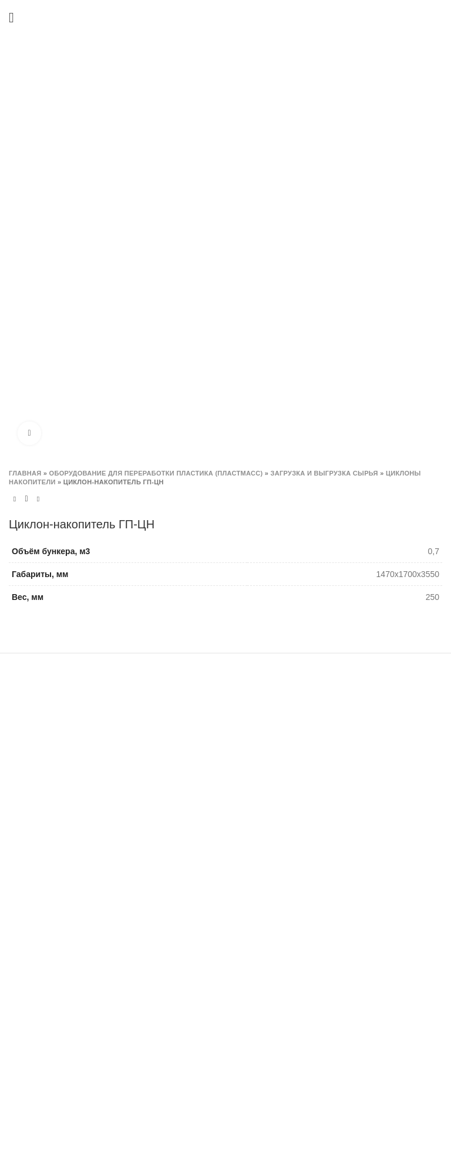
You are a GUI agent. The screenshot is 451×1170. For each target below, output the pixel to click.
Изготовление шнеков (350, 776)
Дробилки (177, 741)
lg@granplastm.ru (107, 1005)
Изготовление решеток (352, 755)
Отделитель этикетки (199, 904)
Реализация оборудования (360, 870)
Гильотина (178, 782)
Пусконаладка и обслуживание (368, 850)
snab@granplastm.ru (47, 1005)
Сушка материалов (196, 822)
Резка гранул (183, 843)
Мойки (171, 802)
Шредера (176, 761)
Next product (38, 499)
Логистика (328, 911)
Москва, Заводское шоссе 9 (73, 861)
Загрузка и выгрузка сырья (324, 473)
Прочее (173, 924)
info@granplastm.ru (58, 917)
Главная (25, 473)
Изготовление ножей (348, 735)
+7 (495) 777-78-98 (56, 900)
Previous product (15, 499)
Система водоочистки (200, 863)
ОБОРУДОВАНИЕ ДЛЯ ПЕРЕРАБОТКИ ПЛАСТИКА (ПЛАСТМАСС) (156, 473)
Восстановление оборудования (369, 891)
